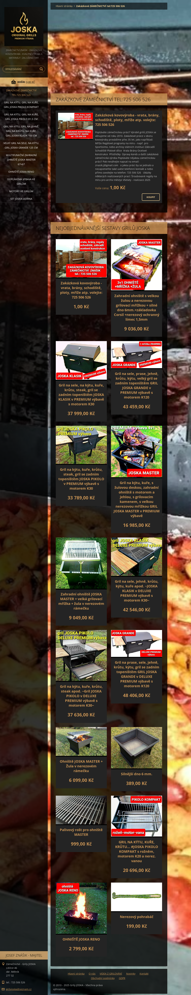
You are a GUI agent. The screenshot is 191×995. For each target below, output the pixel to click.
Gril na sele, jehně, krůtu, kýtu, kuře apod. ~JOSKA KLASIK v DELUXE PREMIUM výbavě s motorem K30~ (136, 591)
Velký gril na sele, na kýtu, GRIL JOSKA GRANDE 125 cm (21, 145)
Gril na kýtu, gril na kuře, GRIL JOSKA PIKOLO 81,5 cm (21, 117)
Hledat (42, 69)
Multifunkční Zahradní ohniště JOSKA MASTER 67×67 (21, 159)
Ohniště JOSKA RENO (21, 171)
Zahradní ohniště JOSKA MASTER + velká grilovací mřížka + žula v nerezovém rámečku (81, 601)
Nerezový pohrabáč (136, 916)
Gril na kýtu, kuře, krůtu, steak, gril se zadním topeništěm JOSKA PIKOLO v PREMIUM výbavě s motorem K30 (81, 479)
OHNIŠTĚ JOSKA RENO (81, 939)
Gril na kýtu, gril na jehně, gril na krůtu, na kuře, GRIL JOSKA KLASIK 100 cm (21, 131)
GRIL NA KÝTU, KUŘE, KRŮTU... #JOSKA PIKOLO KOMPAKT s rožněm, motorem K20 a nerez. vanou (136, 851)
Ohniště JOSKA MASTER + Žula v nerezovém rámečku (81, 766)
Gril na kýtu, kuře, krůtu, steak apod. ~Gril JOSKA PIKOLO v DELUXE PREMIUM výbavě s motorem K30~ (81, 696)
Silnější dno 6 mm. (136, 774)
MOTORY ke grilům (21, 191)
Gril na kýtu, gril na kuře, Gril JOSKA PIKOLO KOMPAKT (21, 105)
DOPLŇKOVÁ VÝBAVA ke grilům (21, 181)
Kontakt (144, 973)
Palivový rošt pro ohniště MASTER (81, 832)
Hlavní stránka (64, 6)
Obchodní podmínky (103, 978)
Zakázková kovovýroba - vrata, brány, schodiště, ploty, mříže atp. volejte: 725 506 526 (127, 120)
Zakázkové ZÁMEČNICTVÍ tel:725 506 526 (21, 93)
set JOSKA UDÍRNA (21, 198)
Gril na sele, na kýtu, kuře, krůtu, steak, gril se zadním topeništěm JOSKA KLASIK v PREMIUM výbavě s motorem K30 (81, 394)
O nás (92, 973)
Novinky (130, 973)
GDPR (122, 978)
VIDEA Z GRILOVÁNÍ (111, 973)
